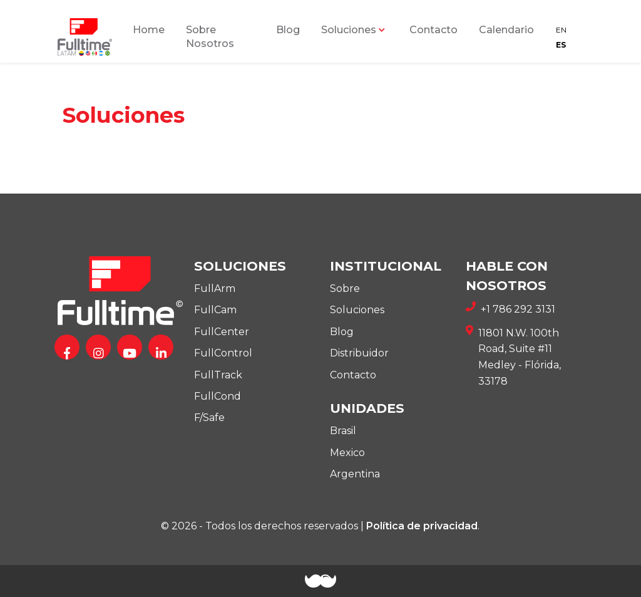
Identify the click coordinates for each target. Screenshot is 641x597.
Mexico (347, 453)
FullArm (214, 288)
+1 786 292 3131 (510, 309)
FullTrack (218, 375)
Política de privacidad (422, 526)
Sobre (345, 288)
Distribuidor (359, 353)
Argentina (355, 474)
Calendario (506, 30)
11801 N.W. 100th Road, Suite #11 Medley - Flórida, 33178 (513, 357)
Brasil (343, 431)
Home (149, 30)
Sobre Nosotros (210, 36)
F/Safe (209, 417)
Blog (288, 30)
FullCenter (221, 332)
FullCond (217, 396)
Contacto (433, 30)
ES (561, 44)
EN (561, 29)
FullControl (223, 353)
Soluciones (357, 310)
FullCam (215, 310)
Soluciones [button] (348, 30)
